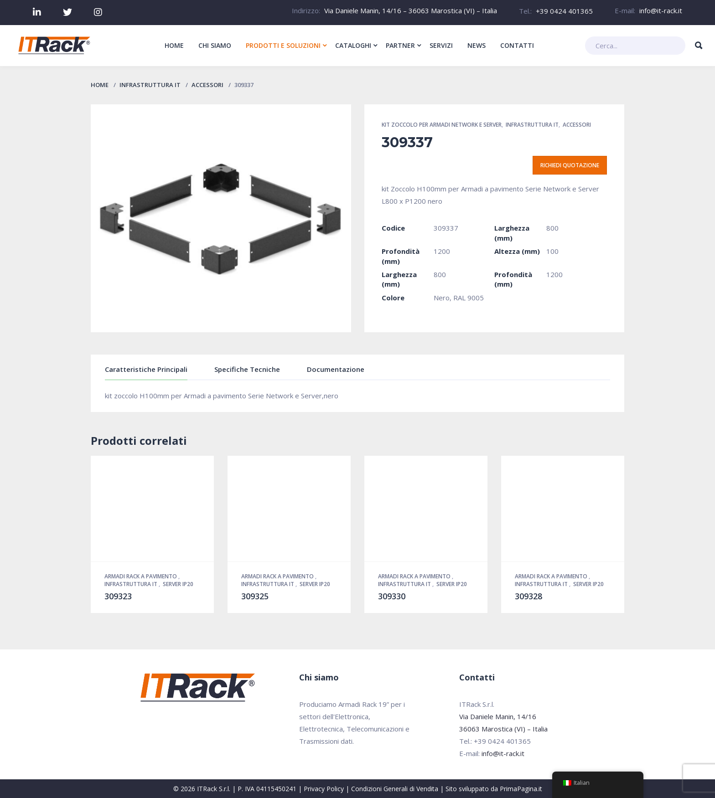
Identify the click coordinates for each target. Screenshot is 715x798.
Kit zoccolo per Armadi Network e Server (442, 125)
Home (100, 85)
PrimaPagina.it (521, 788)
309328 (528, 596)
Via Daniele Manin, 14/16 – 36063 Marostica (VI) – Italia (410, 10)
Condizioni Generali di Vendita (394, 788)
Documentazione (335, 369)
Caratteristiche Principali (146, 369)
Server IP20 (178, 584)
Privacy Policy (324, 788)
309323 (118, 596)
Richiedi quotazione (569, 165)
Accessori (207, 85)
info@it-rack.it (660, 10)
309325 (255, 596)
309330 (391, 596)
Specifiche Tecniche (247, 369)
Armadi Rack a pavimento (141, 576)
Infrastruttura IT (150, 85)
